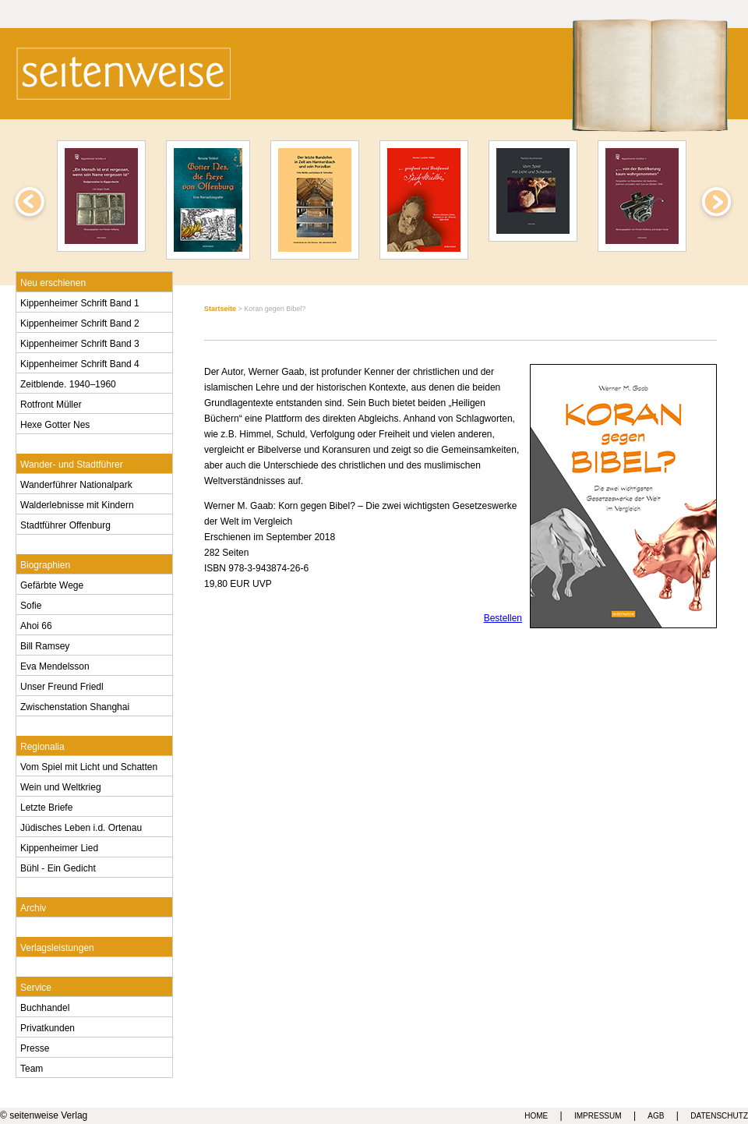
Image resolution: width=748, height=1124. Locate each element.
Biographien (45, 563)
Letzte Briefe (46, 806)
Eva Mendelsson (55, 665)
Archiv (33, 906)
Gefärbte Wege (51, 584)
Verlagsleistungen (57, 946)
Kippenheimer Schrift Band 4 (79, 362)
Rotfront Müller (51, 403)
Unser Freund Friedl (62, 685)
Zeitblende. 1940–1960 (68, 383)
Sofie (30, 604)
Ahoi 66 (36, 624)
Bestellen (503, 618)
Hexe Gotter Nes (55, 423)
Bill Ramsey (44, 645)
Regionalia (42, 745)
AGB (655, 1116)
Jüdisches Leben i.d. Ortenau (81, 826)
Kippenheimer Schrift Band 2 (79, 322)
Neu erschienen (53, 281)
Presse (34, 1047)
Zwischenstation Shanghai (74, 705)
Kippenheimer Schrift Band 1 (79, 302)
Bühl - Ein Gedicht (58, 867)
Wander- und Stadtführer (71, 463)
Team (31, 1067)
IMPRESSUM (598, 1116)
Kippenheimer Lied (59, 846)
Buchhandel (44, 1006)
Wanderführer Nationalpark (76, 483)
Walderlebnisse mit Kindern (77, 503)
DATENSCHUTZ (719, 1116)
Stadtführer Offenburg (65, 524)
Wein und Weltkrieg (60, 786)
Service (35, 986)
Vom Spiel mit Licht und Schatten (88, 765)
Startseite (220, 309)
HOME (536, 1116)
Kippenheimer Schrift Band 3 (79, 342)
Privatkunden (47, 1026)
